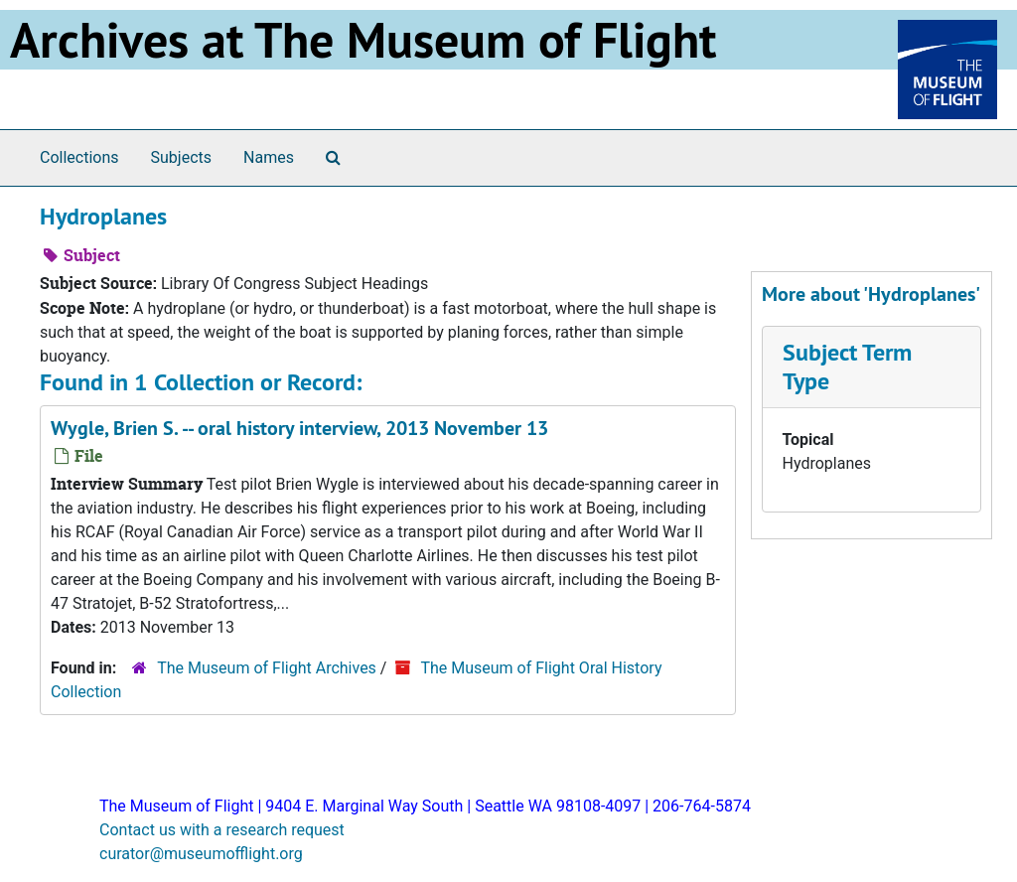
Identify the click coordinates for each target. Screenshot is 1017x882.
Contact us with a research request (222, 829)
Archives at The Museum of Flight (363, 40)
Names (268, 157)
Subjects (181, 157)
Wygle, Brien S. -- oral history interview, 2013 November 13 (299, 428)
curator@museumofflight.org (201, 853)
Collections (79, 157)
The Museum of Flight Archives (266, 668)
